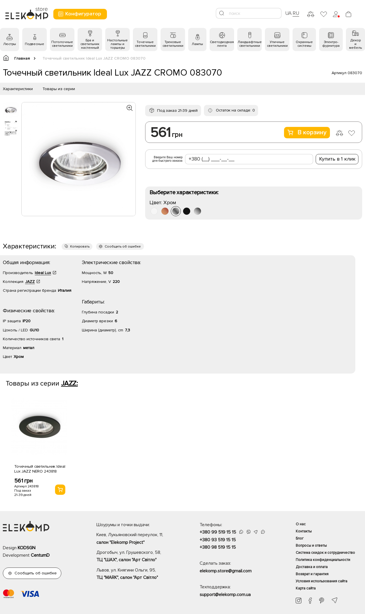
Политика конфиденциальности (323, 560)
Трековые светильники (173, 44)
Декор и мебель (355, 44)
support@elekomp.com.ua (225, 594)
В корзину (307, 132)
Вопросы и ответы (311, 545)
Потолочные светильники (62, 44)
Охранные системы (304, 44)
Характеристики (18, 88)
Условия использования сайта (321, 581)
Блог (300, 538)
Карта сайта (306, 588)
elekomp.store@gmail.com (226, 571)
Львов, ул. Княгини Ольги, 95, (138, 574)
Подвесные (34, 44)
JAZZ (30, 281)
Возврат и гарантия (312, 574)
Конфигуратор (79, 14)
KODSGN (26, 548)
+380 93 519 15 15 (218, 540)
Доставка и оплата (312, 567)
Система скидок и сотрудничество (325, 552)
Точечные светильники (145, 44)
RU (296, 13)
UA (288, 13)
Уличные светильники (277, 44)
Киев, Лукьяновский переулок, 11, (138, 539)
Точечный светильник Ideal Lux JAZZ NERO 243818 (39, 469)
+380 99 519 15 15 (218, 532)
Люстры (9, 44)
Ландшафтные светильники (250, 44)
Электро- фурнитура (331, 44)
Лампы (197, 44)
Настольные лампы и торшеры (117, 44)
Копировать (80, 246)
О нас (301, 524)
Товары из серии (58, 88)
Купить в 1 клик (337, 159)
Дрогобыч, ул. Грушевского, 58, (138, 557)
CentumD (40, 555)
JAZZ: (69, 383)
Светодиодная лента (222, 44)
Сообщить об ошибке (123, 246)
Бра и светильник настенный (89, 44)
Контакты (304, 531)
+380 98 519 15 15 (218, 547)
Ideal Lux (43, 272)
